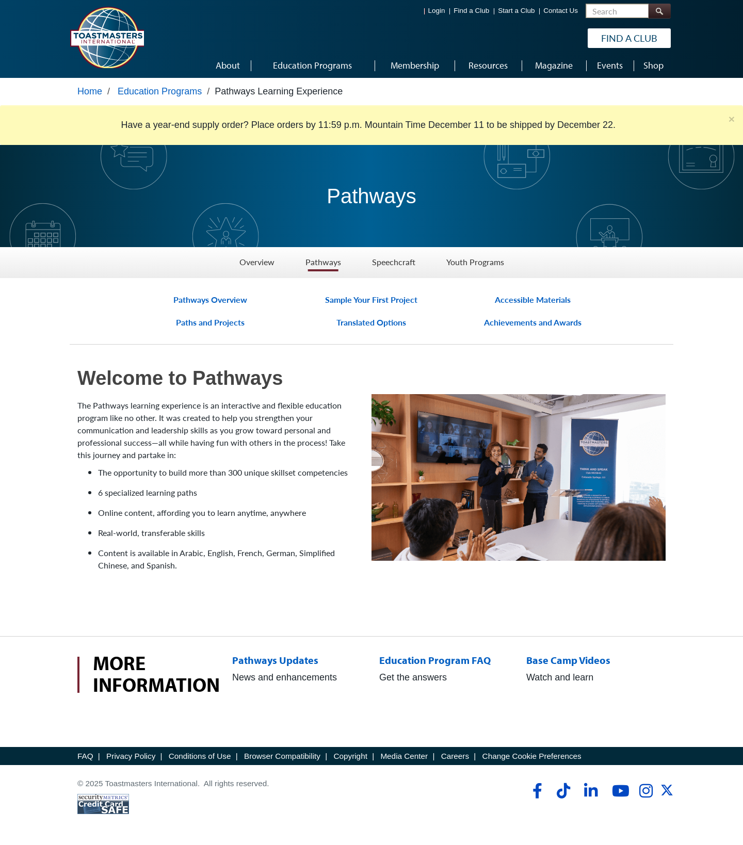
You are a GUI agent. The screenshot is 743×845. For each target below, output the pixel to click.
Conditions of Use (200, 756)
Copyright (350, 756)
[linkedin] (590, 791)
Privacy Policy (130, 756)
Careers (455, 756)
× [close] (732, 118)
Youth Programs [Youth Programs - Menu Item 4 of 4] (475, 262)
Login (436, 10)
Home (89, 91)
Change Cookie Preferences (532, 756)
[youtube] (618, 791)
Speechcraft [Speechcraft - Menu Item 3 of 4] (393, 262)
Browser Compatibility (282, 756)
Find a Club (471, 10)
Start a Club (516, 10)
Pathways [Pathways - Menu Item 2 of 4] (323, 262)
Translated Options (371, 322)
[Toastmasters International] (107, 37)
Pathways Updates (277, 659)
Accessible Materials (533, 299)
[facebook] (535, 791)
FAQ (85, 756)
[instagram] (645, 791)
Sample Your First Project (371, 299)
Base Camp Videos (572, 659)
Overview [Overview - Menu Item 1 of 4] (256, 262)
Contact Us (560, 10)
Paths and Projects (210, 322)
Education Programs (160, 91)
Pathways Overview (210, 299)
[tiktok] (563, 791)
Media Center (404, 756)
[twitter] (666, 793)
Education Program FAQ (438, 659)
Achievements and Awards (533, 322)
